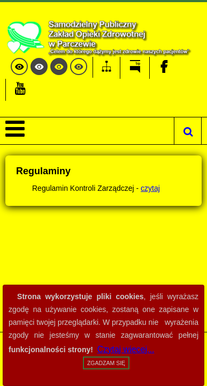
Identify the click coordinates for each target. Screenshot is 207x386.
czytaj (150, 188)
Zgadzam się (106, 363)
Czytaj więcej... (126, 349)
